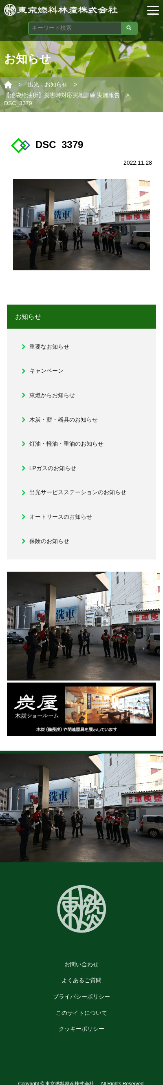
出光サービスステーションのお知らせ (77, 492)
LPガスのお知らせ (52, 468)
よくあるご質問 (81, 980)
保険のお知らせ (49, 541)
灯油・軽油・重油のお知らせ (66, 443)
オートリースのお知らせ (60, 516)
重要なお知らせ (49, 346)
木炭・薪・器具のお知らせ (63, 419)
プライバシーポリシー (81, 996)
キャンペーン (46, 370)
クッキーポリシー (81, 1028)
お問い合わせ (81, 964)
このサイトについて (81, 1013)
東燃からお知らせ (52, 395)
